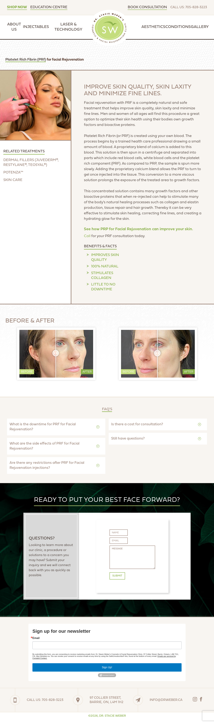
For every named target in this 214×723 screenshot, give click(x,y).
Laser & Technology (68, 27)
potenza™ (13, 172)
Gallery (200, 27)
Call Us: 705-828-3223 (188, 7)
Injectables (36, 27)
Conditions (178, 27)
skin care (12, 180)
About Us (14, 27)
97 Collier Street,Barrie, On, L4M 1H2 (106, 700)
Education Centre (48, 7)
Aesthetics (153, 27)
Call (87, 236)
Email (36, 638)
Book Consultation (147, 7)
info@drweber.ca (166, 700)
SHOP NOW (17, 7)
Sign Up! (107, 667)
